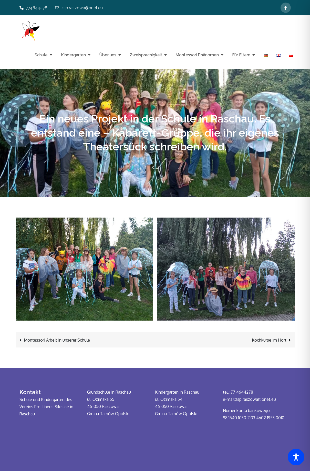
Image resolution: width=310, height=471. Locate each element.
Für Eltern (241, 55)
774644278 (33, 7)
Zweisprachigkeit (146, 55)
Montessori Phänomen (197, 55)
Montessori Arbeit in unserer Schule (57, 340)
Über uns (107, 55)
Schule (41, 55)
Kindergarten (73, 55)
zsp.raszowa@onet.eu (79, 7)
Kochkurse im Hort (269, 340)
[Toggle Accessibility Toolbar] (296, 457)
